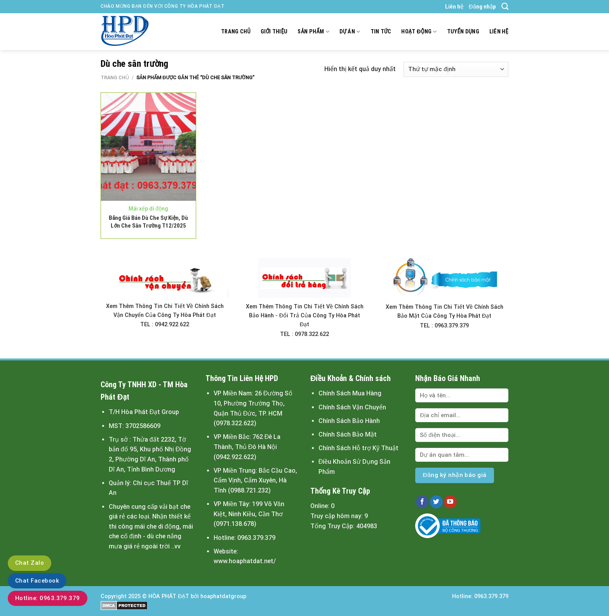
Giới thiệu (274, 31)
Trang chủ (236, 31)
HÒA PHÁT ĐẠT (168, 596)
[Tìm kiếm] (504, 6)
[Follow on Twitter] (436, 501)
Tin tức (381, 31)
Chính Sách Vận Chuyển (352, 407)
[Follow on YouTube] (450, 501)
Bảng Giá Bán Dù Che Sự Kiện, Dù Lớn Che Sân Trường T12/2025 (148, 221)
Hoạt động (419, 31)
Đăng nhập (482, 6)
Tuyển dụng (463, 31)
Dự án (349, 31)
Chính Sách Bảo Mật (347, 434)
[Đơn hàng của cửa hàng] (456, 69)
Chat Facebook (37, 580)
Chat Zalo (29, 562)
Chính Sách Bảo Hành (349, 421)
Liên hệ (454, 6)
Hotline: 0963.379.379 (47, 598)
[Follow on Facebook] (422, 501)
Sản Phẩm (313, 31)
